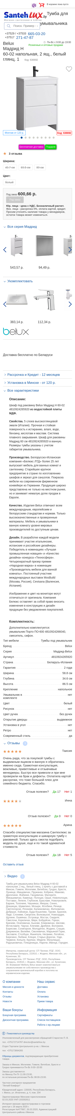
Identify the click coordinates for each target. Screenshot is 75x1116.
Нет (67, 791)
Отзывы (7, 996)
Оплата (41, 991)
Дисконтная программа (15, 1020)
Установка (43, 996)
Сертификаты (45, 1015)
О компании (11, 981)
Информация (47, 1010)
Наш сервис (46, 981)
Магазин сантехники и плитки (23, 20)
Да (54, 791)
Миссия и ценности (13, 987)
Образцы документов (13, 1056)
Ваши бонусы (13, 1010)
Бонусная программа (14, 1015)
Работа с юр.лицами (48, 1024)
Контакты (8, 991)
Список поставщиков (48, 1020)
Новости (7, 1001)
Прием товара (45, 1001)
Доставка (42, 987)
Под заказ (14, 199)
